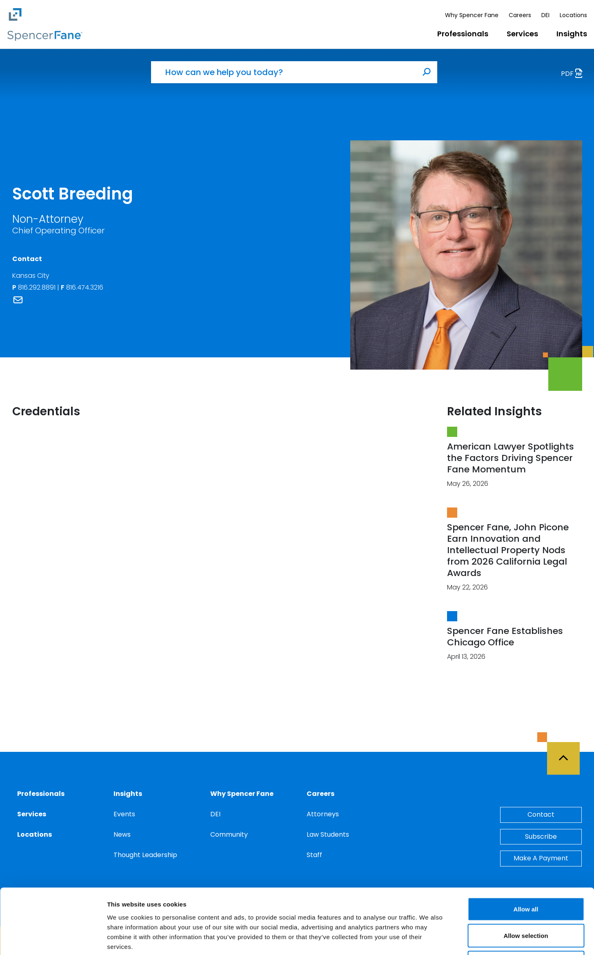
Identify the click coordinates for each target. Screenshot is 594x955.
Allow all (526, 847)
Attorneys (323, 814)
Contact (540, 814)
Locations (573, 15)
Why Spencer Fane (471, 15)
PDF (574, 74)
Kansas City (30, 275)
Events (124, 814)
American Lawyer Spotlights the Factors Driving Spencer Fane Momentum (510, 458)
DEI (545, 15)
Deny (526, 901)
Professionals (462, 34)
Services (522, 34)
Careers (520, 15)
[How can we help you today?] (283, 72)
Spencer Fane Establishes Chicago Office (505, 637)
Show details (428, 938)
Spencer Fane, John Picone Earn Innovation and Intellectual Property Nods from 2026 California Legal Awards (508, 550)
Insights (571, 34)
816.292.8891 (37, 287)
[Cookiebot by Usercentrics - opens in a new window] (53, 939)
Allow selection (525, 874)
